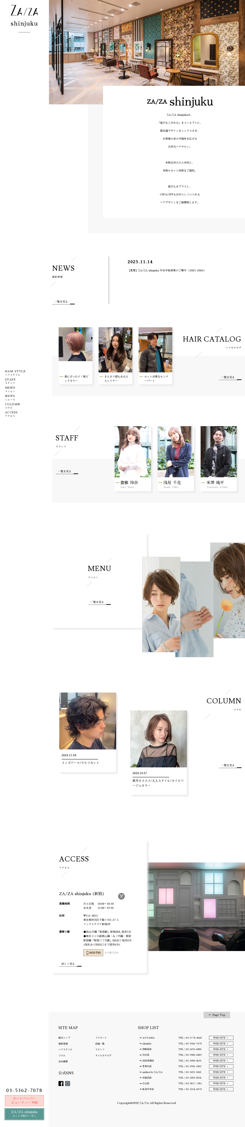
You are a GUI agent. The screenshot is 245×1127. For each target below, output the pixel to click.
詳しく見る (68, 964)
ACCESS (74, 862)
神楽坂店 (147, 1049)
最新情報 (63, 1044)
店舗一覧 (100, 1044)
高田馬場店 (148, 1060)
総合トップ (64, 1038)
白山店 (145, 1083)
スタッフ (100, 1049)
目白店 (145, 1055)
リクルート (101, 1038)
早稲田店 (147, 1078)
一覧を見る (61, 301)
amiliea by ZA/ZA (152, 1072)
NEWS (63, 271)
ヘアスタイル (65, 1049)
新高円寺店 (148, 1089)
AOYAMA (148, 1038)
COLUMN (218, 704)
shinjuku (146, 1043)
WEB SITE (219, 1038)
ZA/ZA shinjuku (24, 1114)
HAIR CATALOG (209, 342)
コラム (61, 1055)
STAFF (67, 441)
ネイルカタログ (103, 1055)
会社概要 (63, 1061)
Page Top (219, 1015)
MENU (99, 571)
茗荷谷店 (147, 1066)
